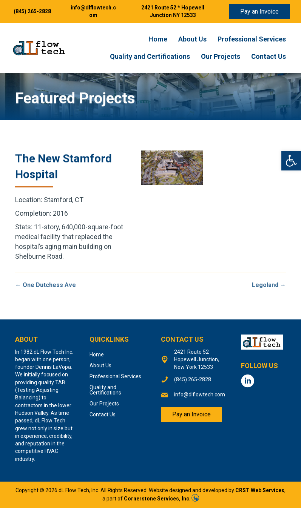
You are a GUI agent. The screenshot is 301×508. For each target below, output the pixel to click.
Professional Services (252, 39)
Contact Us (268, 56)
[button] (291, 160)
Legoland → (269, 285)
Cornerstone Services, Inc (156, 499)
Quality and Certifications (150, 56)
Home (157, 39)
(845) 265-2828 (32, 11)
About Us (192, 39)
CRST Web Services (259, 490)
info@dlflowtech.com (199, 394)
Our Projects (220, 56)
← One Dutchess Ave (45, 285)
